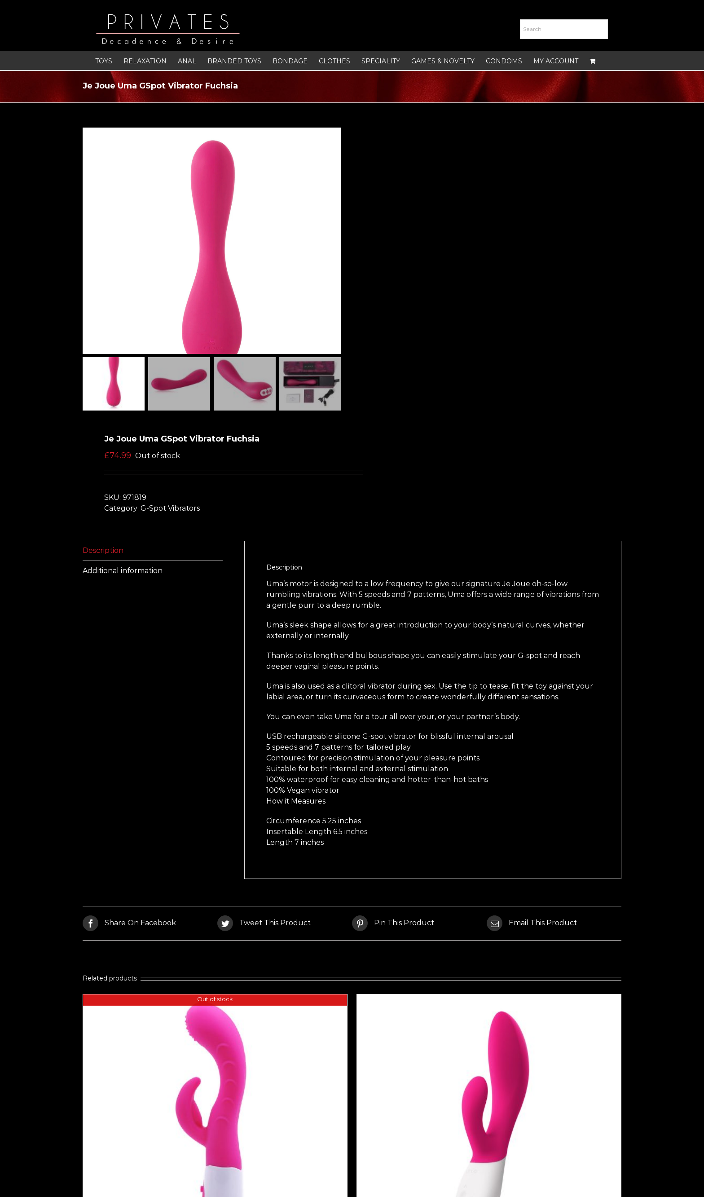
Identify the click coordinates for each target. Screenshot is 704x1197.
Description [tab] (103, 552)
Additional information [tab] (123, 572)
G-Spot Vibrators (170, 510)
